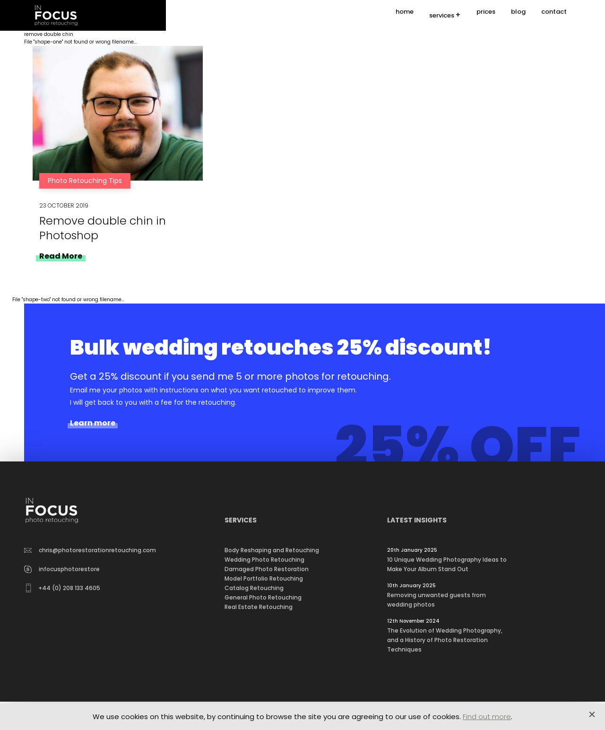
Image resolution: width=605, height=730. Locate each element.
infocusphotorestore (62, 569)
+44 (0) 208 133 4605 (63, 587)
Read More (60, 256)
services (441, 15)
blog (518, 15)
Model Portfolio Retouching (264, 578)
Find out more (487, 716)
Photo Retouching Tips (85, 180)
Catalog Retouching (254, 588)
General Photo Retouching (263, 597)
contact (554, 15)
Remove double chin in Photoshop (102, 228)
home (405, 15)
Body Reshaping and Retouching (272, 550)
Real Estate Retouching (259, 607)
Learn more (92, 423)
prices (485, 15)
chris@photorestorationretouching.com (90, 550)
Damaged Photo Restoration (267, 569)
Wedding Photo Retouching (264, 560)
